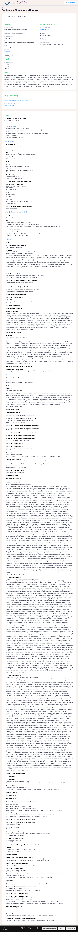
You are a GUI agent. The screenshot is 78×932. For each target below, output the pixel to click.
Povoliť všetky (71, 928)
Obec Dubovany (44, 29)
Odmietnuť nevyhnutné (49, 928)
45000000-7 (8, 51)
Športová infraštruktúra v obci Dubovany (16, 100)
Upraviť (61, 928)
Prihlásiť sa (71, 2)
